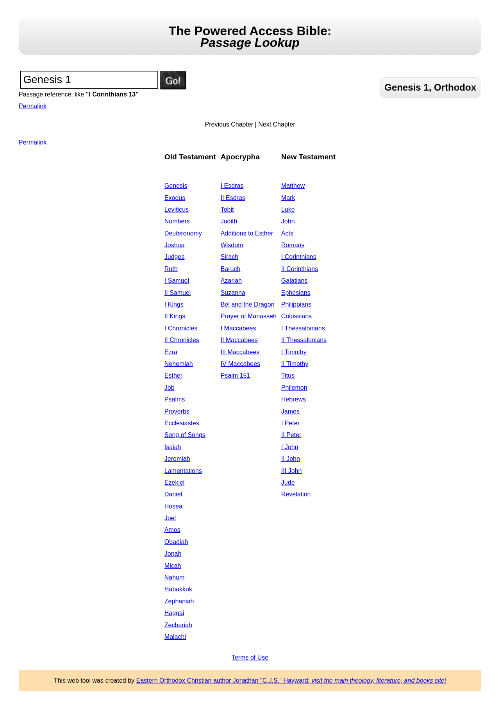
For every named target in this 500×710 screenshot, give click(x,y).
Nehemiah (178, 363)
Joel (170, 518)
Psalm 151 (235, 375)
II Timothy (294, 363)
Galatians (294, 280)
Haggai (174, 613)
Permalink (32, 106)
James (290, 411)
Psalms (174, 399)
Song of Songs (184, 435)
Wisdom (232, 245)
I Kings (174, 304)
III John (291, 470)
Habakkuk (178, 589)
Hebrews (293, 399)
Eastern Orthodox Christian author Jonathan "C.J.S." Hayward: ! (291, 680)
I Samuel (176, 280)
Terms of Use (250, 657)
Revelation (296, 494)
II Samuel (177, 292)
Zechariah (178, 625)
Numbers (177, 221)
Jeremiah (177, 458)
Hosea (173, 506)
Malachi (175, 636)
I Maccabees (238, 328)
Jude (288, 482)
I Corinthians (298, 256)
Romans (293, 245)
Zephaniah (179, 601)
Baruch (231, 269)
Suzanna (233, 292)
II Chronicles (181, 340)
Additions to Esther (247, 233)
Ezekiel (174, 482)
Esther (173, 375)
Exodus (174, 197)
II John (290, 458)
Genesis (176, 185)
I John (289, 447)
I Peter (290, 423)
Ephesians (296, 292)
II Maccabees (239, 340)
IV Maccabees (240, 363)
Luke (288, 209)
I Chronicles (180, 328)
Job (169, 387)
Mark (288, 197)
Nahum (174, 577)
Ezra (170, 352)
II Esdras (233, 197)
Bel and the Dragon (248, 304)
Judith (229, 221)
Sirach (229, 256)
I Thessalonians (303, 328)
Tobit (227, 209)
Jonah (173, 553)
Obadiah (176, 542)
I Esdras (232, 185)
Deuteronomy (183, 233)
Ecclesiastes (181, 423)
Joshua (174, 245)
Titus (288, 375)
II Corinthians (299, 269)
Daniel (173, 494)
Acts (287, 233)
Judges (174, 256)
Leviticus (176, 209)
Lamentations (183, 470)
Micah (172, 565)
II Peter (291, 435)
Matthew (293, 185)
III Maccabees (240, 352)
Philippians (296, 304)
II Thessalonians (304, 340)
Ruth (171, 269)
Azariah (231, 280)
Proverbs (176, 411)
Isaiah (172, 447)
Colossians (296, 316)
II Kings (174, 316)
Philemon (294, 387)
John (288, 221)
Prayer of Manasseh (249, 316)
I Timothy (294, 352)
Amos (172, 529)
